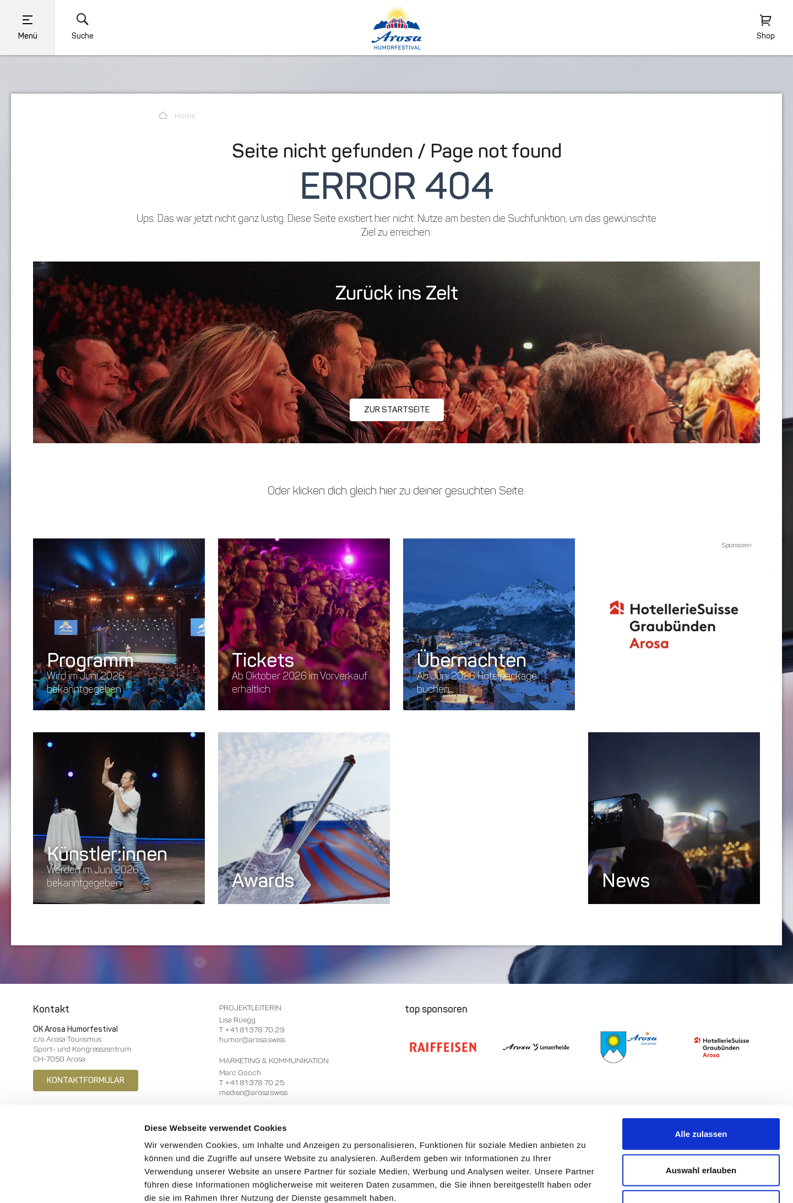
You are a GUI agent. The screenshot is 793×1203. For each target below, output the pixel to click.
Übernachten (471, 660)
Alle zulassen (701, 1058)
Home (177, 116)
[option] (674, 624)
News (626, 880)
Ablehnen (701, 1130)
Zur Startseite (397, 410)
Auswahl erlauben (701, 1094)
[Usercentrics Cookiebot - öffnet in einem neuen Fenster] (71, 1181)
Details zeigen (579, 1181)
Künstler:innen (107, 853)
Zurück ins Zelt (396, 292)
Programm (90, 660)
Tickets (263, 660)
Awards (263, 880)
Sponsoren (737, 545)
